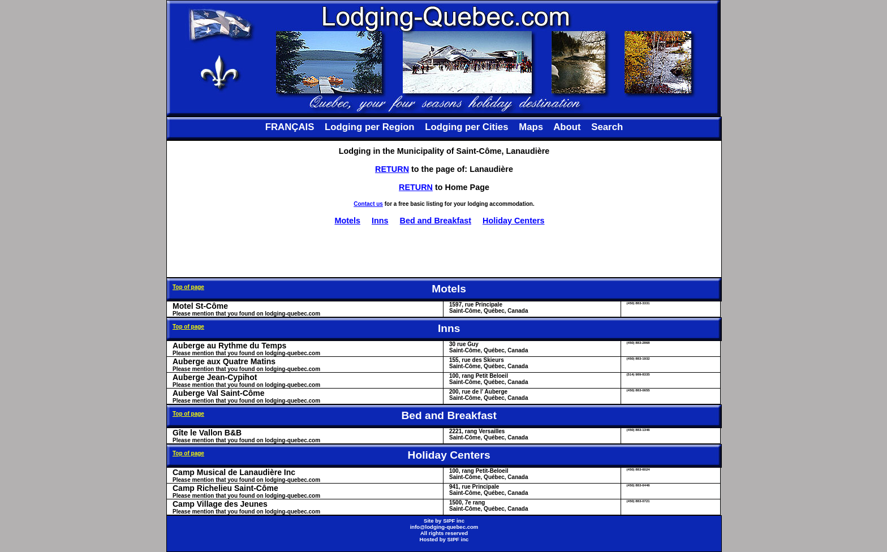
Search (607, 127)
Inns (380, 220)
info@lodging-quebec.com (444, 527)
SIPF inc (453, 521)
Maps (531, 127)
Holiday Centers (514, 220)
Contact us (368, 204)
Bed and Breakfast (435, 220)
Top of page (188, 287)
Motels (347, 220)
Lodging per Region (369, 127)
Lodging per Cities (466, 127)
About (566, 127)
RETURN (392, 169)
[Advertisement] (444, 251)
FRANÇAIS (290, 127)
